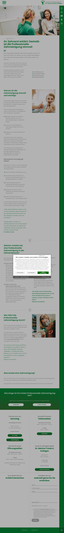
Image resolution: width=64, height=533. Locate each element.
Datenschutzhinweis (24, 277)
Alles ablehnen (31, 272)
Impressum (17, 277)
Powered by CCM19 (45, 277)
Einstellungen (20, 272)
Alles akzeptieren (43, 273)
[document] (32, 264)
